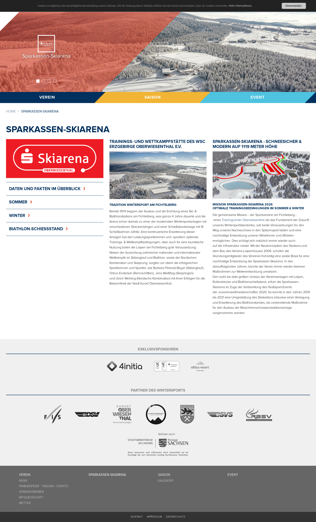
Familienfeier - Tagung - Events (43, 486)
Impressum (154, 516)
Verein (24, 475)
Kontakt (137, 516)
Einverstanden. (294, 5)
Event (258, 97)
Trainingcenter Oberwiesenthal (243, 220)
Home (11, 111)
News (23, 481)
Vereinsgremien (31, 492)
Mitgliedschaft (31, 497)
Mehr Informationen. (240, 5)
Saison (152, 97)
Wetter (25, 503)
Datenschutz (175, 516)
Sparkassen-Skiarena (107, 475)
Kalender (165, 481)
